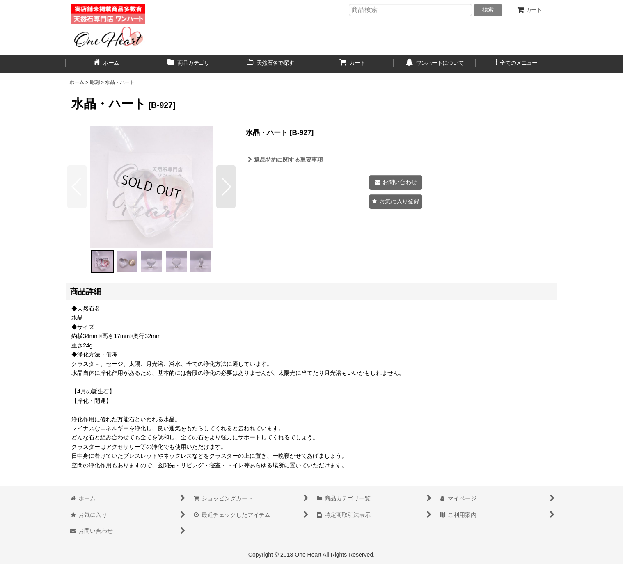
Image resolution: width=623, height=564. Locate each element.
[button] (517, 64)
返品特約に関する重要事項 (285, 159)
